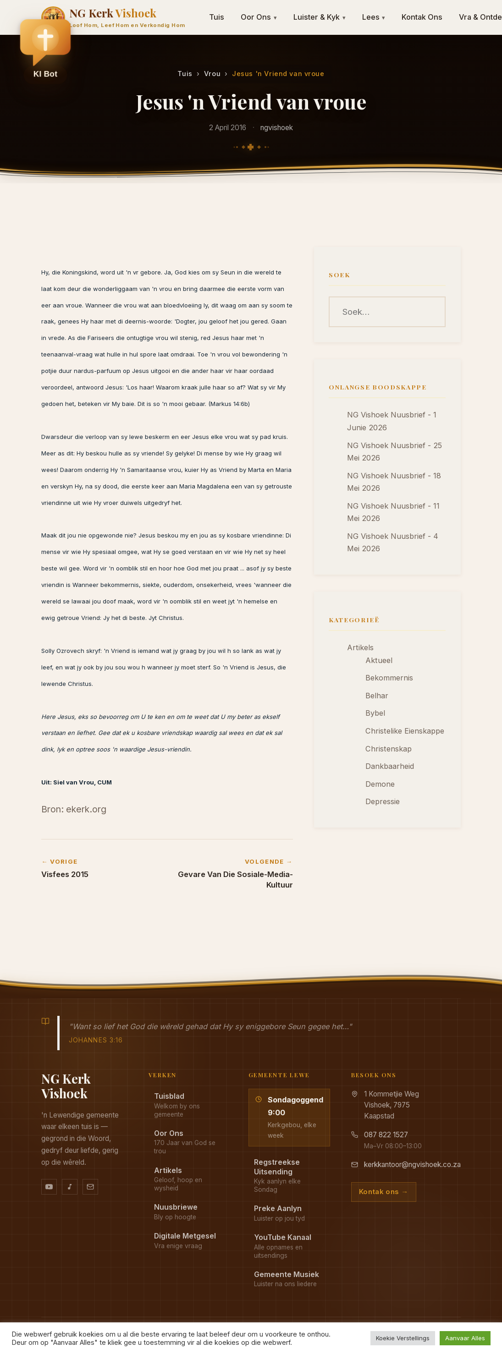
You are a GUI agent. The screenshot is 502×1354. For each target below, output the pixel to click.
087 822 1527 (386, 1134)
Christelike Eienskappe (404, 730)
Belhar (376, 695)
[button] (45, 51)
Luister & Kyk (319, 17)
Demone (380, 784)
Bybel (375, 713)
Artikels (360, 647)
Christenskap (388, 748)
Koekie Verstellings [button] (403, 1338)
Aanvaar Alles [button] (465, 1338)
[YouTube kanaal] (49, 1187)
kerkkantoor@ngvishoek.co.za (412, 1164)
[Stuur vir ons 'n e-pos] (90, 1187)
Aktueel (378, 660)
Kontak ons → (383, 1192)
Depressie (382, 801)
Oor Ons (259, 17)
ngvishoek (276, 127)
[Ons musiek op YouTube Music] (69, 1187)
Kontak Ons (422, 17)
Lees (374, 17)
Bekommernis (389, 677)
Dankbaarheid (389, 766)
